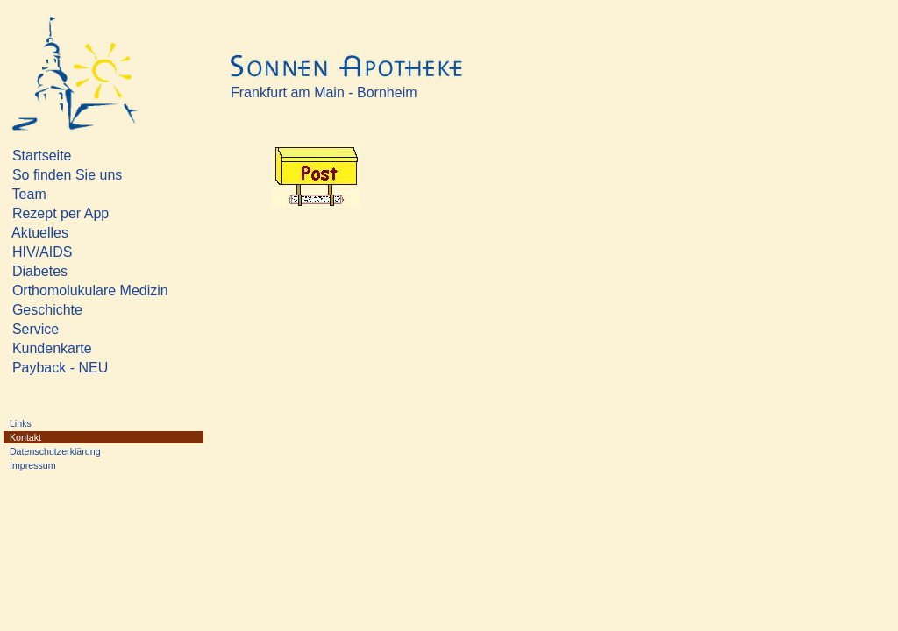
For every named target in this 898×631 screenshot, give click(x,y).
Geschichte (82, 309)
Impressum (58, 465)
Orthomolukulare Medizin (86, 290)
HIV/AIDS (85, 252)
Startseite (84, 155)
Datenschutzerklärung (52, 451)
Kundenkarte (83, 348)
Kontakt (60, 437)
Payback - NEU (91, 367)
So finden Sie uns (86, 174)
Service (82, 329)
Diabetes (82, 271)
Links (57, 423)
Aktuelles (83, 232)
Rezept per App (103, 213)
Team (82, 194)
